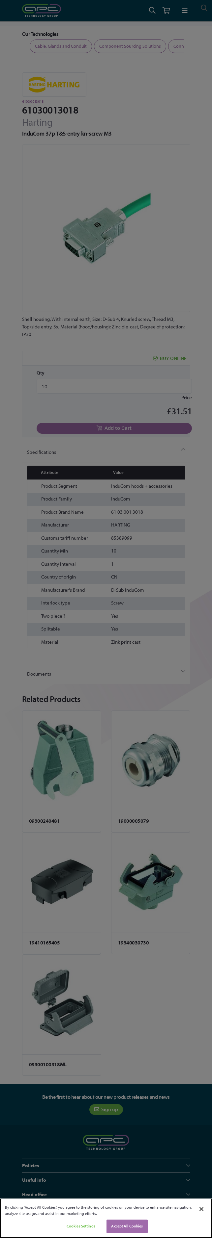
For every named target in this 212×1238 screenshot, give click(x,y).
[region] (106, 1218)
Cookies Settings (81, 1226)
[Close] (201, 1209)
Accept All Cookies (127, 1226)
